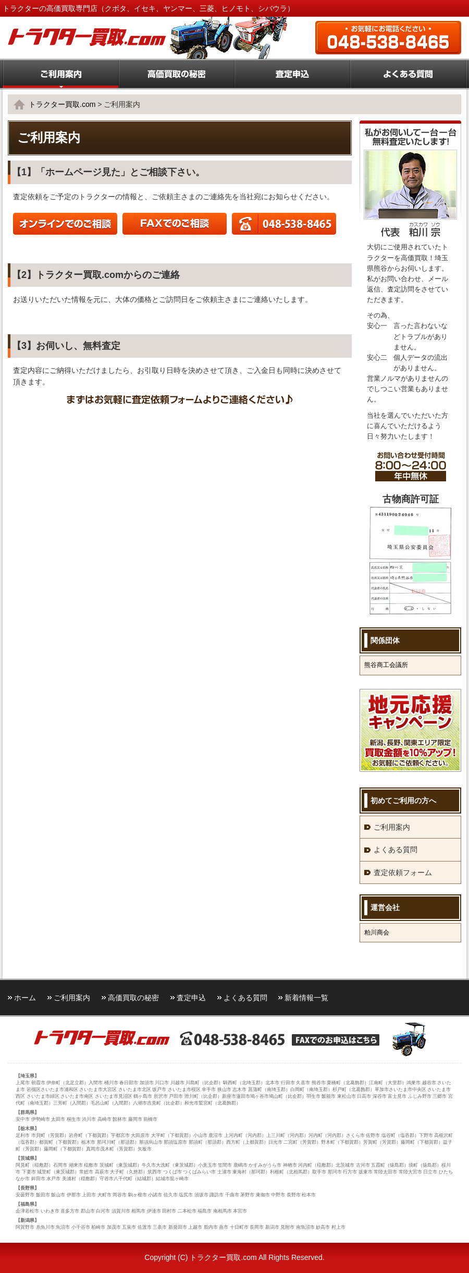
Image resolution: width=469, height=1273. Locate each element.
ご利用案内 (392, 827)
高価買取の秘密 (133, 997)
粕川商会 (376, 932)
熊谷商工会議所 (386, 665)
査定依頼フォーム (403, 872)
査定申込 (191, 997)
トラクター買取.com (62, 104)
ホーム (25, 997)
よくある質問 (395, 849)
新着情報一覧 (306, 997)
